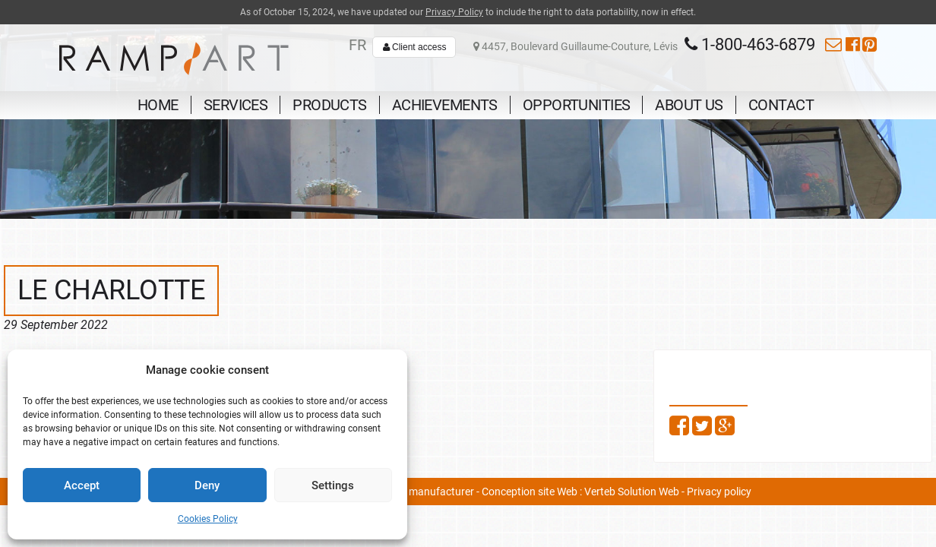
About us (689, 105)
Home (158, 105)
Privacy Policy (454, 12)
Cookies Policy (208, 519)
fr (357, 45)
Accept (82, 485)
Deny (207, 485)
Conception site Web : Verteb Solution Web (580, 491)
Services (235, 105)
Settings (332, 485)
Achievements (445, 105)
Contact (781, 105)
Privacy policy (719, 491)
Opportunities (577, 105)
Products (329, 105)
